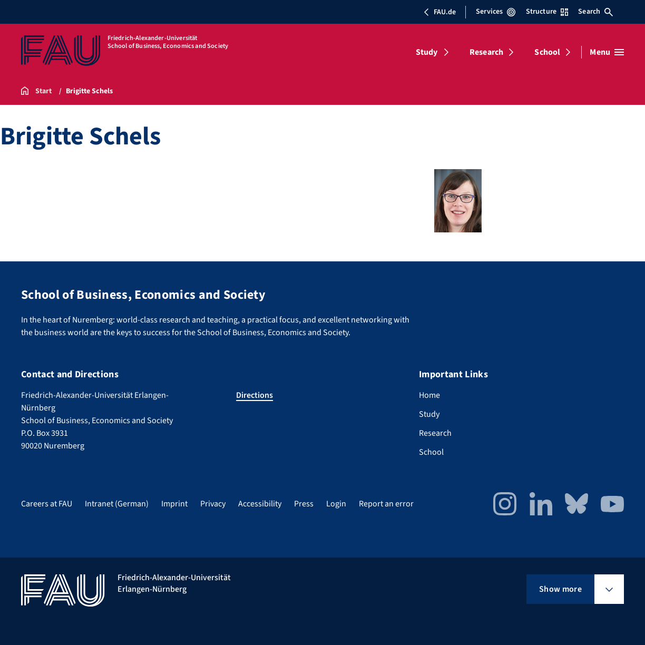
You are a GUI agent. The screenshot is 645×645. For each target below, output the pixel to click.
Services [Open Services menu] (495, 11)
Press (304, 504)
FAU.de (439, 12)
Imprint (174, 504)
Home (429, 395)
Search (595, 11)
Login (336, 504)
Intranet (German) (117, 504)
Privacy (213, 504)
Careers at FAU (46, 504)
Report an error (386, 504)
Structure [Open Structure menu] (547, 11)
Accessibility (259, 504)
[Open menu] (607, 52)
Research (486, 52)
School (547, 52)
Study (427, 52)
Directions (254, 395)
